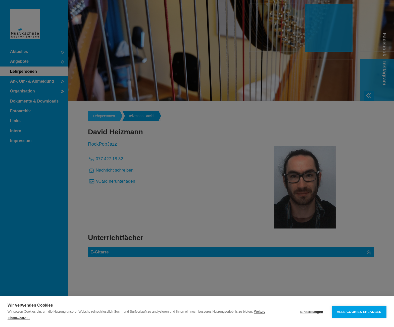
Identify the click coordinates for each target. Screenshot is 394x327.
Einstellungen (311, 312)
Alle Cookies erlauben (359, 312)
